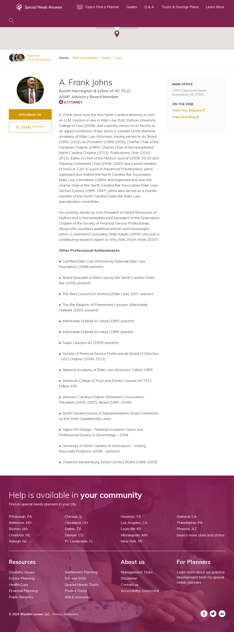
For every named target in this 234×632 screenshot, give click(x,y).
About (64, 57)
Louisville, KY (131, 528)
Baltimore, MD (20, 522)
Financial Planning (23, 590)
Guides (131, 7)
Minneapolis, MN (134, 535)
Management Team (137, 572)
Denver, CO (74, 535)
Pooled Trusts (76, 590)
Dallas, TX (73, 528)
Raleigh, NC (18, 541)
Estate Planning (22, 578)
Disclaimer (129, 578)
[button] (117, 32)
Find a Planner (107, 7)
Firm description (85, 57)
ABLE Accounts (77, 597)
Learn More (215, 7)
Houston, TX (131, 516)
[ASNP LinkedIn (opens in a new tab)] (222, 613)
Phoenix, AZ (187, 528)
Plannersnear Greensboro (39, 57)
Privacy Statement (65, 614)
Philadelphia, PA (190, 522)
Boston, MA (18, 528)
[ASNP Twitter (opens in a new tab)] (213, 613)
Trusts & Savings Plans (180, 7)
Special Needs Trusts (82, 584)
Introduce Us (30, 114)
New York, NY (132, 541)
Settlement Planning (81, 572)
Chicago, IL (73, 516)
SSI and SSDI (75, 578)
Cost (118, 57)
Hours (106, 57)
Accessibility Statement (140, 590)
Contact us (129, 584)
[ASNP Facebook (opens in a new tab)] (204, 613)
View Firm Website (188, 110)
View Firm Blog (185, 117)
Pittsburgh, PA (20, 516)
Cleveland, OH (76, 522)
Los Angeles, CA (134, 522)
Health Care (18, 584)
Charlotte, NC (20, 535)
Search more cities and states (201, 535)
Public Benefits (21, 597)
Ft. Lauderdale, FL (79, 541)
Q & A (149, 7)
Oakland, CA (187, 516)
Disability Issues (22, 572)
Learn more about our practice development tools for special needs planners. (201, 577)
